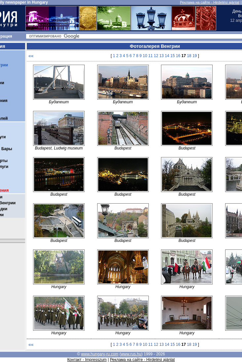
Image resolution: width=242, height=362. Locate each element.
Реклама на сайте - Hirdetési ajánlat (209, 2)
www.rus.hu (131, 354)
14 (167, 55)
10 (145, 55)
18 (189, 55)
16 (178, 55)
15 (172, 55)
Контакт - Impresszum (86, 359)
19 (194, 55)
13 (161, 55)
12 (156, 55)
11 (150, 55)
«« (31, 55)
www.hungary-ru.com (99, 354)
